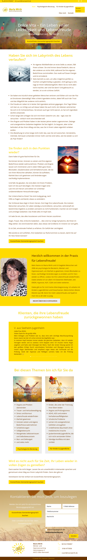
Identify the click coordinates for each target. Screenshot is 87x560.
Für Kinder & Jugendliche (65, 7)
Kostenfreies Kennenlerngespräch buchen (43, 41)
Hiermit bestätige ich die (55, 531)
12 (46, 356)
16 (52, 356)
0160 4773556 (67, 548)
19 (56, 356)
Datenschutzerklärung (54, 532)
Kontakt (71, 13)
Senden (74, 536)
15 (50, 356)
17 (53, 356)
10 (43, 356)
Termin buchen (78, 9)
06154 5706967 (8, 1)
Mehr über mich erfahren (45, 301)
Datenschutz (51, 558)
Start (33, 7)
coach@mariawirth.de (24, 1)
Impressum (44, 558)
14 (49, 356)
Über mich (62, 13)
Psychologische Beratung (45, 7)
